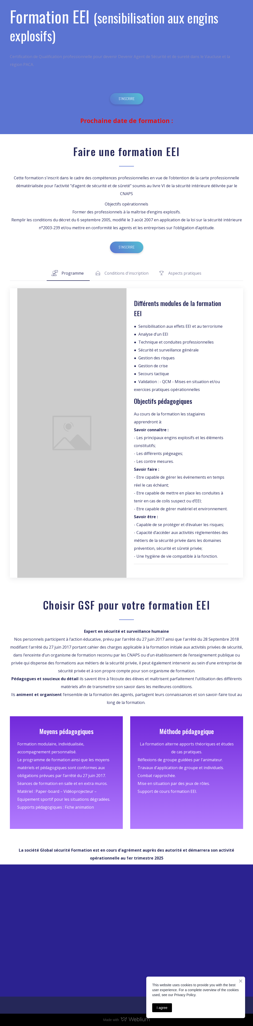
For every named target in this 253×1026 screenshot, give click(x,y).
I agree (162, 1008)
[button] (126, 98)
